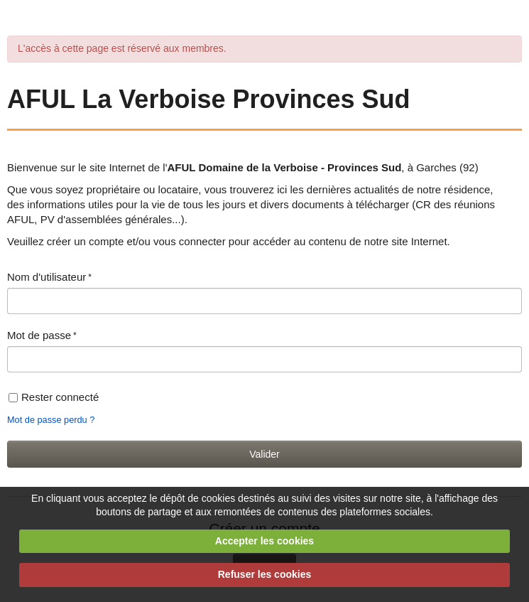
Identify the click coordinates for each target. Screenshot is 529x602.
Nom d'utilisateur (46, 277)
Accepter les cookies (264, 541)
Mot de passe (39, 335)
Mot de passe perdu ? (50, 419)
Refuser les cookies (265, 574)
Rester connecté (54, 397)
